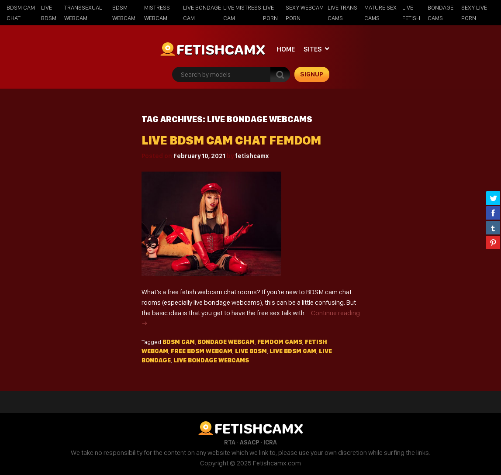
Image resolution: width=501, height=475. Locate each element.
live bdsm (251, 351)
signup (311, 74)
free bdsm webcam (201, 351)
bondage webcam (226, 341)
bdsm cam (178, 341)
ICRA (270, 442)
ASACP (249, 442)
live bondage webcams (211, 360)
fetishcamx (252, 155)
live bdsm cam (293, 351)
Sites (313, 49)
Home (285, 49)
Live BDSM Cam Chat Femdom (231, 140)
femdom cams (279, 341)
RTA (229, 442)
